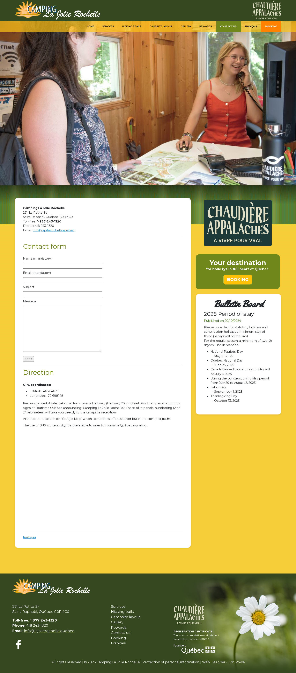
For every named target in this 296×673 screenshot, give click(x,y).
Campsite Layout (161, 26)
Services (108, 26)
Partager (29, 537)
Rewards (205, 26)
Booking (271, 26)
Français (251, 26)
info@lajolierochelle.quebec (53, 230)
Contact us (228, 26)
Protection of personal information (170, 662)
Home (90, 26)
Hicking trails (131, 26)
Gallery (186, 26)
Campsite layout (125, 617)
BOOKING (238, 279)
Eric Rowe (236, 662)
